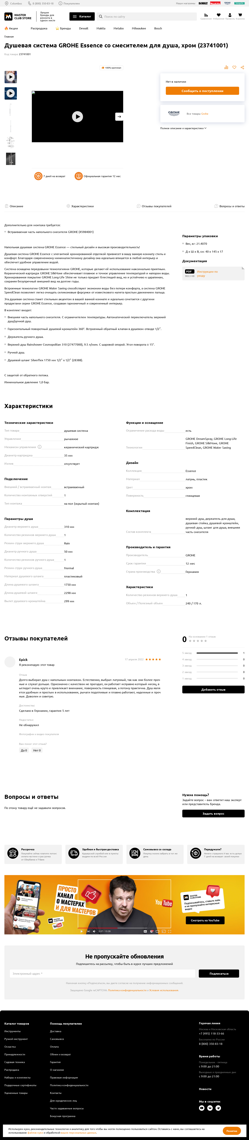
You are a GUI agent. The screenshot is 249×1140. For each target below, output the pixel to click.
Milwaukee (139, 28)
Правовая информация (64, 1077)
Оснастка (10, 1046)
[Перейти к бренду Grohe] (174, 113)
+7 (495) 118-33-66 (211, 1033)
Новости (205, 1089)
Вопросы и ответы (232, 206)
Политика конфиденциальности (127, 990)
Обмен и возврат (60, 1054)
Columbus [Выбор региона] (16, 3)
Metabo (119, 28)
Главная (9, 36)
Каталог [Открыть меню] (85, 16)
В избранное (234, 67)
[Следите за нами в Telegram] (218, 1108)
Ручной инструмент (16, 1038)
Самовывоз (57, 1038)
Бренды (65, 28)
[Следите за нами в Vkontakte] (210, 1108)
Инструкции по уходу (207, 273)
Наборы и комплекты (17, 1077)
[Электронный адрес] (102, 974)
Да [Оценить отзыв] (24, 750)
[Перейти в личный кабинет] (230, 16)
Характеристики (82, 206)
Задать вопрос (213, 813)
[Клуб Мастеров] (18, 16)
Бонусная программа (62, 1116)
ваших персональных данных (78, 1132)
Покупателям (72, 3)
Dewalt (83, 28)
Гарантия (55, 1062)
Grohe (204, 113)
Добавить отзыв (213, 689)
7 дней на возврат (49, 176)
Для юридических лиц (63, 1100)
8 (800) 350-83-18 (43, 3)
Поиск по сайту (114, 16)
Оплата (54, 1046)
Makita (101, 28)
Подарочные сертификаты (20, 1085)
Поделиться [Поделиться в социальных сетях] (242, 67)
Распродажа (39, 28)
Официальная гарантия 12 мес (98, 176)
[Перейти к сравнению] (206, 16)
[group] (33, 854)
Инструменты (12, 1031)
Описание (16, 206)
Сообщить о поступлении (202, 91)
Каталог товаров (16, 1023)
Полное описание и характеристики (182, 128)
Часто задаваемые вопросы (67, 1108)
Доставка (55, 1031)
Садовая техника (14, 1062)
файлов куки (35, 1132)
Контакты (56, 1092)
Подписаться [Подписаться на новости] (219, 973)
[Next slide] (119, 117)
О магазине (57, 1069)
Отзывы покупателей (156, 206)
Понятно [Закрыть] (231, 1130)
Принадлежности (14, 1054)
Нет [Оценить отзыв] (37, 750)
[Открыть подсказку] (39, 447)
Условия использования (163, 990)
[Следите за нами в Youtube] (201, 1108)
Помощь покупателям (66, 1023)
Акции (13, 28)
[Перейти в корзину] (240, 16)
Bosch (158, 28)
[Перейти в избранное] (218, 16)
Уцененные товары (16, 1092)
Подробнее (124, 904)
